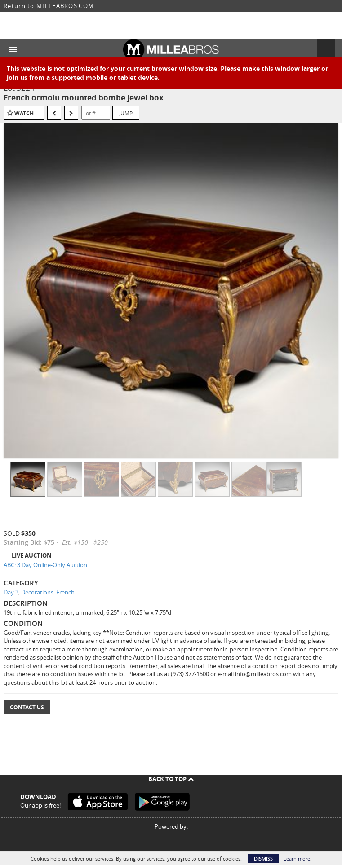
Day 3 (11, 592)
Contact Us (27, 707)
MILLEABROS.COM (65, 6)
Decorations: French (48, 592)
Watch (24, 113)
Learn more (297, 858)
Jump (126, 113)
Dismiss (263, 858)
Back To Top (171, 779)
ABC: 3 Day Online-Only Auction (45, 565)
